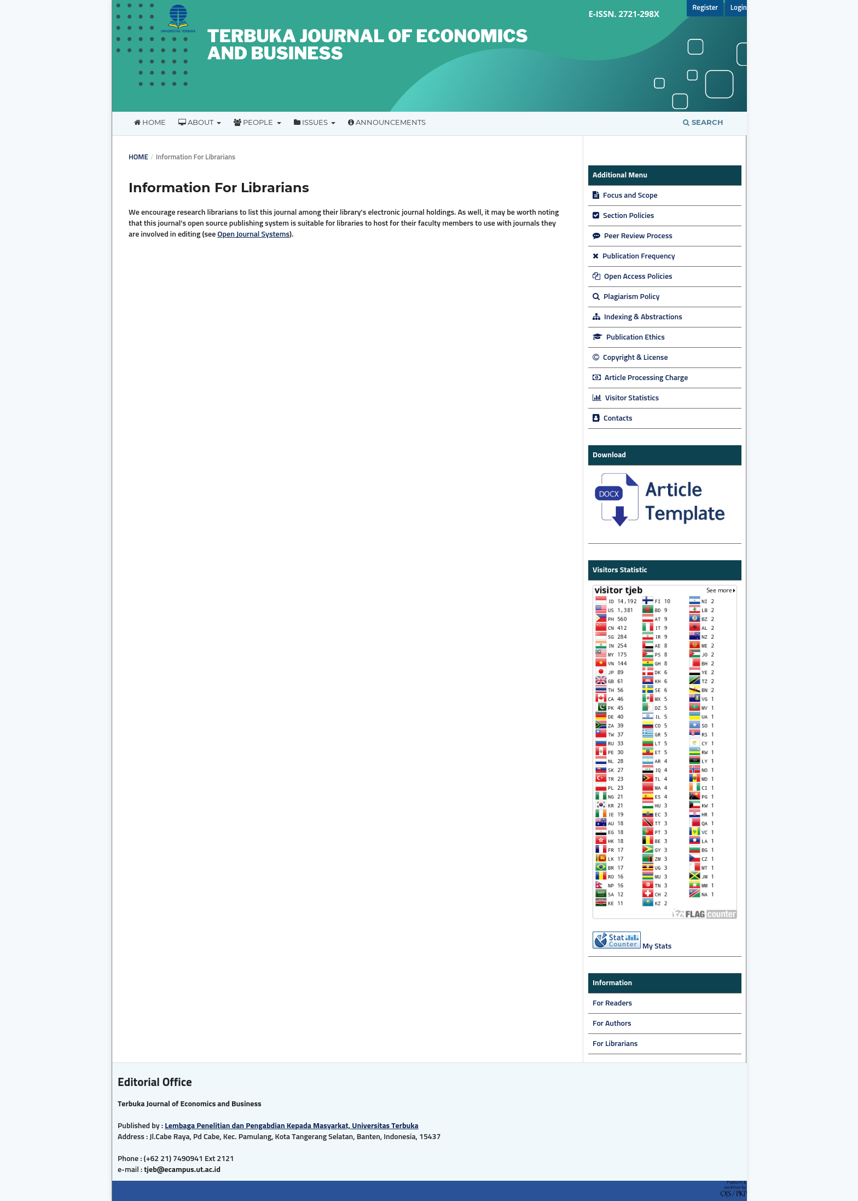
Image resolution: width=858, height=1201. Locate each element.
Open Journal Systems (253, 234)
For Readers (612, 1003)
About (196, 122)
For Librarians (615, 1044)
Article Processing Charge (640, 378)
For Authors (612, 1023)
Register (705, 8)
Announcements (387, 122)
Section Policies (623, 216)
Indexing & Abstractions (637, 317)
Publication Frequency (634, 256)
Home (150, 122)
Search (703, 122)
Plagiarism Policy (626, 297)
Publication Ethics (629, 337)
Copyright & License (630, 357)
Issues (311, 122)
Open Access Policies (633, 276)
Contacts (613, 418)
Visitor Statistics (626, 398)
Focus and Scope (625, 195)
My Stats (656, 946)
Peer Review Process (633, 236)
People (254, 122)
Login (739, 8)
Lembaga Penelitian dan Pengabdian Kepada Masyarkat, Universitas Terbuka (292, 1126)
